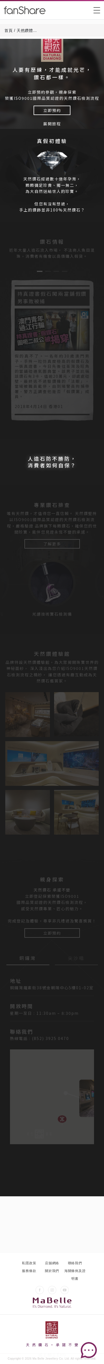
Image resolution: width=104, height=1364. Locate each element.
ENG (61, 1354)
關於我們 (52, 1271)
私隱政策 (29, 1263)
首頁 (8, 30)
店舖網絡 (52, 1263)
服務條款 (29, 1271)
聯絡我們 (75, 1263)
